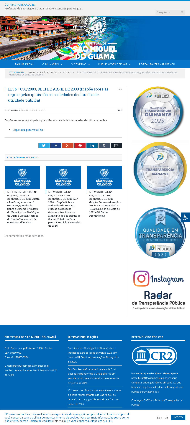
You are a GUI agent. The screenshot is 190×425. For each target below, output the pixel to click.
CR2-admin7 (15, 102)
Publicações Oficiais (112, 56)
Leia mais (59, 420)
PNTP (147, 392)
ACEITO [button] (178, 417)
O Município (50, 56)
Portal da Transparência (157, 56)
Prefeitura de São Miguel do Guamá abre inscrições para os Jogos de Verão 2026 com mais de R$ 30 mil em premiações (82, 4)
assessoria (171, 370)
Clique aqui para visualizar (27, 122)
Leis (120, 102)
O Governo (78, 56)
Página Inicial (24, 56)
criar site (154, 365)
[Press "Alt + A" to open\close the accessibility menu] (185, 217)
